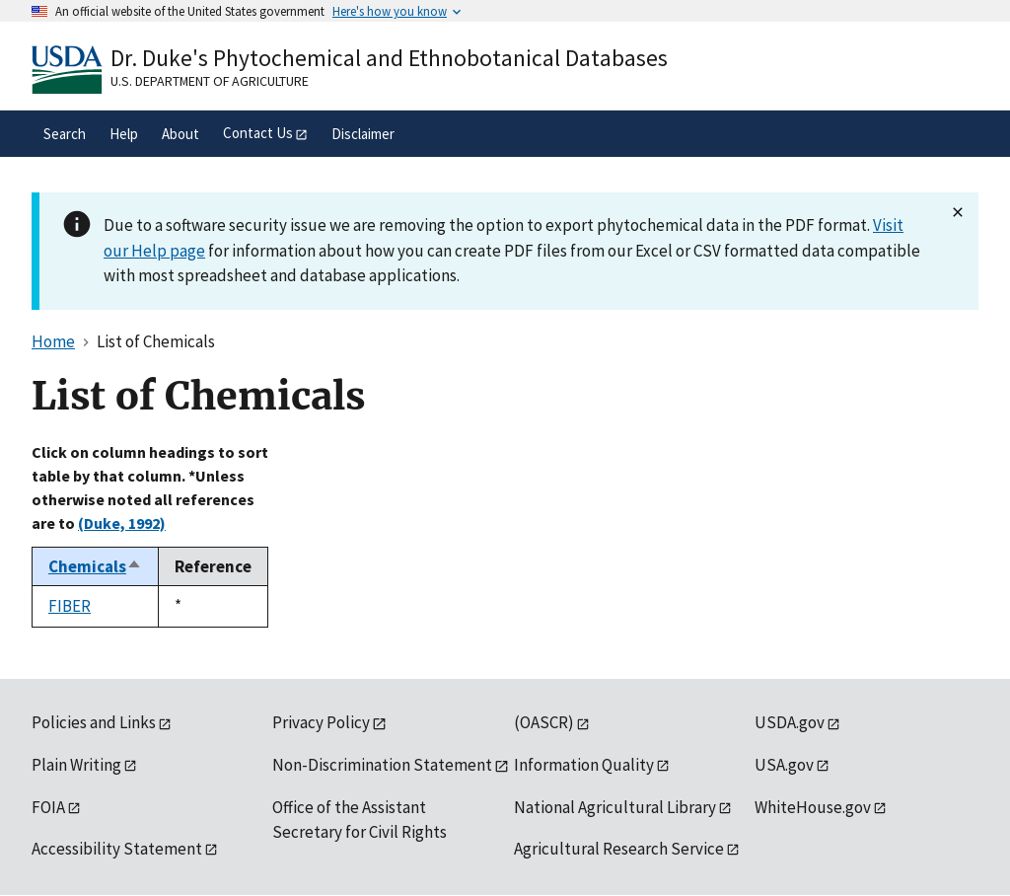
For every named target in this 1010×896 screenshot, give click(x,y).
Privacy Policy (321, 722)
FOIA (48, 807)
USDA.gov (790, 722)
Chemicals (95, 566)
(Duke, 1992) (122, 523)
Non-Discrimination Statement (382, 765)
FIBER (69, 606)
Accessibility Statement (117, 848)
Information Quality (584, 765)
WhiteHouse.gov (813, 807)
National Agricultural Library (615, 807)
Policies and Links (94, 722)
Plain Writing (76, 765)
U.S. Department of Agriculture (209, 81)
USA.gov (784, 765)
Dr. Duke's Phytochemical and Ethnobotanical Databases (389, 57)
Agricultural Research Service (619, 848)
